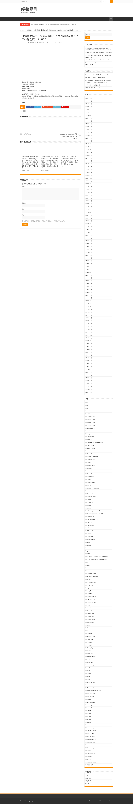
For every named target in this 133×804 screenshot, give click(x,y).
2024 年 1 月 (88, 175)
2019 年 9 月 (88, 241)
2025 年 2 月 (88, 138)
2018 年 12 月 (89, 266)
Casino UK (90, 479)
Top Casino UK (91, 693)
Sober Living (90, 665)
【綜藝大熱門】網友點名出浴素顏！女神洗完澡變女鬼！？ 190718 (67, 136)
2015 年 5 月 (88, 389)
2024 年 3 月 (88, 169)
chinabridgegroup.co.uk (93, 511)
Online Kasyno (91, 619)
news (88, 605)
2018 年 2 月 (88, 295)
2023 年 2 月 (88, 206)
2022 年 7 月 (88, 218)
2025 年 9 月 (88, 118)
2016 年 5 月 (88, 355)
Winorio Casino (91, 736)
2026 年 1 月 (88, 106)
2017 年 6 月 (88, 318)
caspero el (90, 502)
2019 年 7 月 (88, 246)
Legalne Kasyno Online (93, 588)
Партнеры (89, 756)
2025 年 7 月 (88, 124)
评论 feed (88, 781)
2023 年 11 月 (89, 181)
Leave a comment (51, 42)
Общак (89, 750)
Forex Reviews (91, 539)
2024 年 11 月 (89, 146)
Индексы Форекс (91, 739)
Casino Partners (91, 474)
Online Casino (90, 610)
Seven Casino (90, 653)
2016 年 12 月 (89, 335)
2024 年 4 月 (88, 166)
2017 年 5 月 (88, 320)
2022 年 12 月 (89, 209)
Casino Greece (91, 465)
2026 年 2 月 (88, 104)
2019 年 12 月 (89, 232)
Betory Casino (91, 428)
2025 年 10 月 (89, 115)
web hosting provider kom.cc (105, 801)
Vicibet (89, 710)
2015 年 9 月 (88, 378)
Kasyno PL (89, 579)
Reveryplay (90, 642)
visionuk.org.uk (91, 728)
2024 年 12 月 (89, 144)
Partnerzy (89, 633)
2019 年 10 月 (89, 238)
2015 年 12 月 (89, 369)
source (23, 102)
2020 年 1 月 (88, 229)
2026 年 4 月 (88, 98)
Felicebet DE (90, 525)
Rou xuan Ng (88, 77)
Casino (89, 451)
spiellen (89, 673)
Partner (89, 628)
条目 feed (88, 778)
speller (89, 668)
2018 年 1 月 (88, 298)
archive (89, 411)
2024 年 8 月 (88, 155)
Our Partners (90, 622)
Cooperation (90, 516)
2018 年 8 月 (88, 278)
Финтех (89, 759)
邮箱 (23, 209)
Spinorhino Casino (92, 688)
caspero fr (90, 505)
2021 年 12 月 (89, 223)
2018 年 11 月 (89, 269)
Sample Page (24, 1)
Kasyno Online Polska (92, 576)
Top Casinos (90, 696)
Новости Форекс (91, 747)
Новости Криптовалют (93, 745)
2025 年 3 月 (88, 135)
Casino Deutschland (92, 456)
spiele (88, 670)
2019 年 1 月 (88, 263)
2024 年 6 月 (88, 161)
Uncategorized (91, 705)
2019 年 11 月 (89, 235)
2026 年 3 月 (88, 101)
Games (89, 548)
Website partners (91, 730)
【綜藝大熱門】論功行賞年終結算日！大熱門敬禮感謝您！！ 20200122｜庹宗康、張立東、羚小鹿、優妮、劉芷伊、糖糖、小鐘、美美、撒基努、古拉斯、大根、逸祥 (30, 162)
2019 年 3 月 (88, 258)
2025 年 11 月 (89, 112)
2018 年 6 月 (88, 283)
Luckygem (89, 593)
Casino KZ (89, 468)
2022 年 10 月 (89, 212)
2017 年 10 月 (89, 306)
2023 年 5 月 (88, 198)
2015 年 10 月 (89, 375)
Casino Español (91, 459)
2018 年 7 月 (88, 281)
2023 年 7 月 (88, 192)
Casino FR (89, 462)
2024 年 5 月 (88, 164)
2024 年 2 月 (88, 172)
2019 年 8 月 (88, 243)
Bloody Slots (90, 436)
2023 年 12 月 (89, 178)
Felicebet (89, 522)
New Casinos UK (91, 602)
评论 (23, 186)
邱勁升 (87, 88)
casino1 (89, 485)
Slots (88, 659)
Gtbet (88, 553)
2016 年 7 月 (88, 349)
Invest (88, 565)
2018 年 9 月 (88, 275)
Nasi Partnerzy (91, 599)
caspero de (90, 499)
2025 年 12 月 (89, 109)
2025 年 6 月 (88, 126)
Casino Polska (90, 476)
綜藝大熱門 (37, 30)
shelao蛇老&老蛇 (90, 85)
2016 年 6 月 (88, 352)
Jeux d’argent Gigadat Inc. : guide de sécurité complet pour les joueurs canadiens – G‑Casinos (53, 24)
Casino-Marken (91, 482)
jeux (88, 568)
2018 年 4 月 (88, 289)
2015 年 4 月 (88, 392)
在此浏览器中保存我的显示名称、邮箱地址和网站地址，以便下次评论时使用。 (45, 221)
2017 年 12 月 (89, 301)
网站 (23, 215)
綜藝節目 (29, 9)
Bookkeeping (90, 439)
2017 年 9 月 (88, 309)
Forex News (90, 536)
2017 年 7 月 (88, 315)
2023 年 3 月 (88, 203)
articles (89, 414)
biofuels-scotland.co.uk (93, 431)
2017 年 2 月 (88, 329)
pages (89, 625)
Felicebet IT (90, 531)
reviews (89, 650)
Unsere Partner (91, 708)
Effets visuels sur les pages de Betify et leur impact (98, 60)
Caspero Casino (91, 493)
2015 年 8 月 (88, 380)
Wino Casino (90, 733)
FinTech (89, 533)
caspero (89, 491)
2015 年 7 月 (88, 383)
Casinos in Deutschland (93, 488)
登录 (86, 775)
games (89, 545)
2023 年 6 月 (88, 195)
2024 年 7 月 (88, 158)
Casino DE (89, 454)
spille (88, 676)
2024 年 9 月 (88, 152)
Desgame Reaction (90, 74)
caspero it (89, 508)
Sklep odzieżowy (91, 656)
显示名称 (24, 203)
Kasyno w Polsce (91, 582)
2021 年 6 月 (88, 226)
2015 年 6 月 (88, 386)
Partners (89, 630)
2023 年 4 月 (88, 201)
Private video (103, 74)
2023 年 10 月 (89, 183)
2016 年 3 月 (88, 360)
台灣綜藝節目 (29, 30)
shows (24, 42)
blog (88, 434)
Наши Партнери (91, 742)
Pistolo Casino (91, 636)
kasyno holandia (91, 573)
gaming (89, 551)
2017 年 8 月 (88, 312)
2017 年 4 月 (88, 323)
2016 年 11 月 (89, 338)
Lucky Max (90, 591)
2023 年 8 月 (88, 189)
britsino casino (91, 448)
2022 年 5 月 (88, 221)
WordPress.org (89, 783)
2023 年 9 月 (88, 186)
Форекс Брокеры (91, 762)
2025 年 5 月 (88, 129)
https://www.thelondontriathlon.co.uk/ (97, 559)
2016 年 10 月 (89, 340)
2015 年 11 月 (89, 372)
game (88, 542)
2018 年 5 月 (88, 286)
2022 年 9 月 (88, 215)
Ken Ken (87, 80)
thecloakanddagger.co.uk (94, 690)
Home (22, 30)
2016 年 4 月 (88, 358)
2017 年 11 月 (89, 303)
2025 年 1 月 (88, 141)
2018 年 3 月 (88, 292)
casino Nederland (92, 471)
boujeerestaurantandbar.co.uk (95, 442)
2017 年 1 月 (88, 332)
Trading (89, 699)
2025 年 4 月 (88, 132)
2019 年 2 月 (88, 261)
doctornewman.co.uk (92, 519)
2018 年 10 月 (89, 272)
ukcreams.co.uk (91, 702)
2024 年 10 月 (89, 149)
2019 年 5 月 (88, 252)
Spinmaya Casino (91, 682)
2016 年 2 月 (88, 363)
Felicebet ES (90, 528)
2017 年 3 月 (88, 326)
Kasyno (89, 571)
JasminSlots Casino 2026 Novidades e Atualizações (98, 52)
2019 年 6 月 (88, 249)
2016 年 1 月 (88, 366)
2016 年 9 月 (88, 343)
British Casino (90, 445)
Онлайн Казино (91, 753)
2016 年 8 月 (88, 346)
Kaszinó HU (90, 585)
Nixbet (89, 608)
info (88, 562)
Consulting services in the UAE (95, 513)
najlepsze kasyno (91, 596)
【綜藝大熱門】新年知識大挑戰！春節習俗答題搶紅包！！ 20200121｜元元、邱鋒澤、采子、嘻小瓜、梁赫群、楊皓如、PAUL (69, 160)
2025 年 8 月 (88, 121)
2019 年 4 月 (88, 255)
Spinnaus (89, 685)
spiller (88, 679)
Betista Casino (91, 416)
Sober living (90, 662)
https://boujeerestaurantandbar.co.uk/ (97, 556)
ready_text (90, 639)
